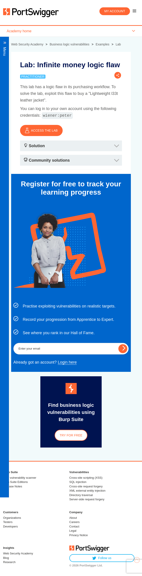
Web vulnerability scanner (19, 477)
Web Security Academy (18, 553)
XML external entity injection (87, 490)
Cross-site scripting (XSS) (86, 477)
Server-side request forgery (87, 499)
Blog (6, 558)
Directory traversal (81, 495)
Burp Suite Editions (15, 482)
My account (114, 11)
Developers (10, 526)
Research (9, 562)
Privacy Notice (78, 535)
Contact (74, 526)
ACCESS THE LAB (41, 130)
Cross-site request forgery (86, 486)
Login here (67, 362)
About (73, 517)
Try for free (71, 435)
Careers (74, 522)
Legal (72, 530)
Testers (7, 522)
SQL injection (77, 482)
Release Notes (12, 486)
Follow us (101, 558)
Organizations (12, 517)
